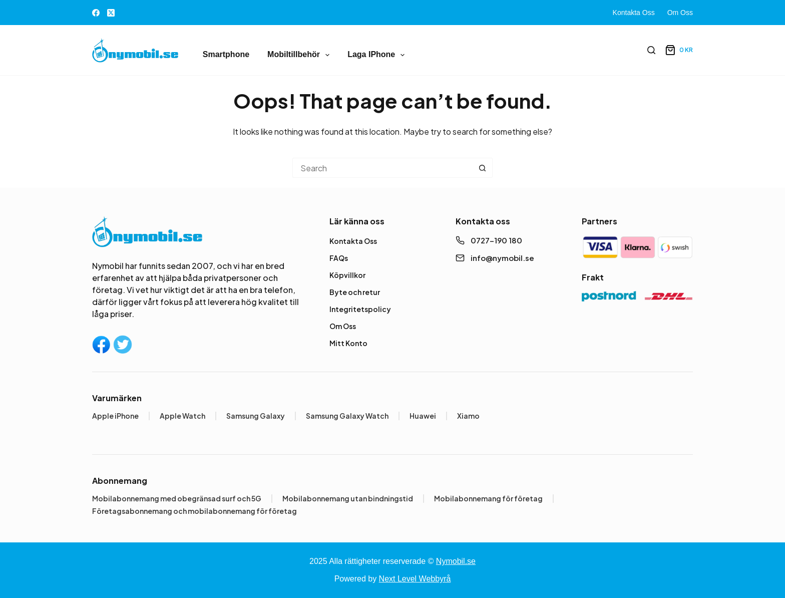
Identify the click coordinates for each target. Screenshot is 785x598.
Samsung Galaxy (255, 415)
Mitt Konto (348, 343)
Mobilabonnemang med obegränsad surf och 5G (176, 498)
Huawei (423, 415)
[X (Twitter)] (111, 13)
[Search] (651, 50)
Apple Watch (182, 415)
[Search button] (483, 168)
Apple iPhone (115, 415)
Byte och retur (354, 291)
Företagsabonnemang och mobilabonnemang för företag (194, 510)
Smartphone (226, 54)
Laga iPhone (378, 55)
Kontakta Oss (634, 13)
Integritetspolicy (360, 309)
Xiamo (468, 415)
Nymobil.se (456, 561)
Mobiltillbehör (300, 55)
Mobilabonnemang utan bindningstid (347, 498)
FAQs (338, 257)
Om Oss (680, 13)
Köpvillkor (347, 274)
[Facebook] (96, 13)
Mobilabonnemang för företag (488, 498)
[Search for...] (382, 168)
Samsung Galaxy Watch (347, 415)
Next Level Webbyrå (415, 578)
